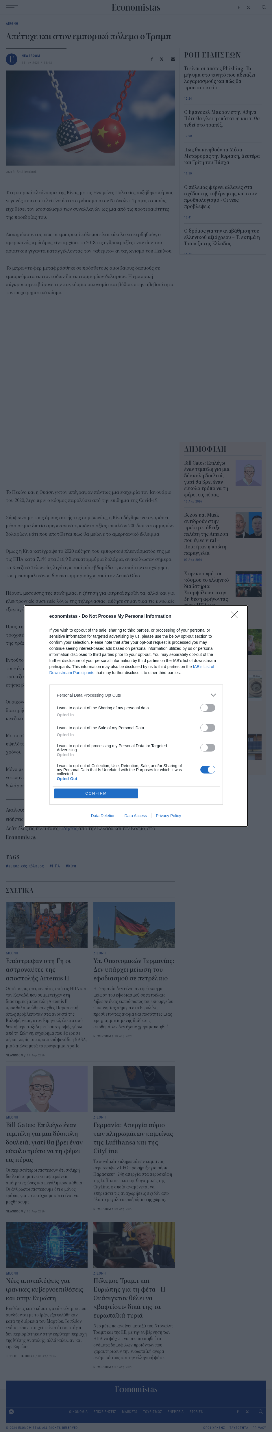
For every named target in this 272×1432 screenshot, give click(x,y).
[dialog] (136, 716)
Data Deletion (103, 815)
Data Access (135, 815)
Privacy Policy (168, 815)
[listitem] (136, 695)
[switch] (207, 708)
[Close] (236, 616)
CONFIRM (96, 793)
